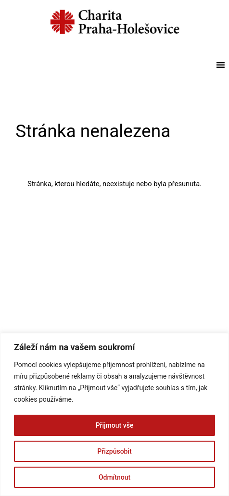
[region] (114, 414)
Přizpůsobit (114, 451)
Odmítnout (114, 477)
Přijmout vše (115, 425)
